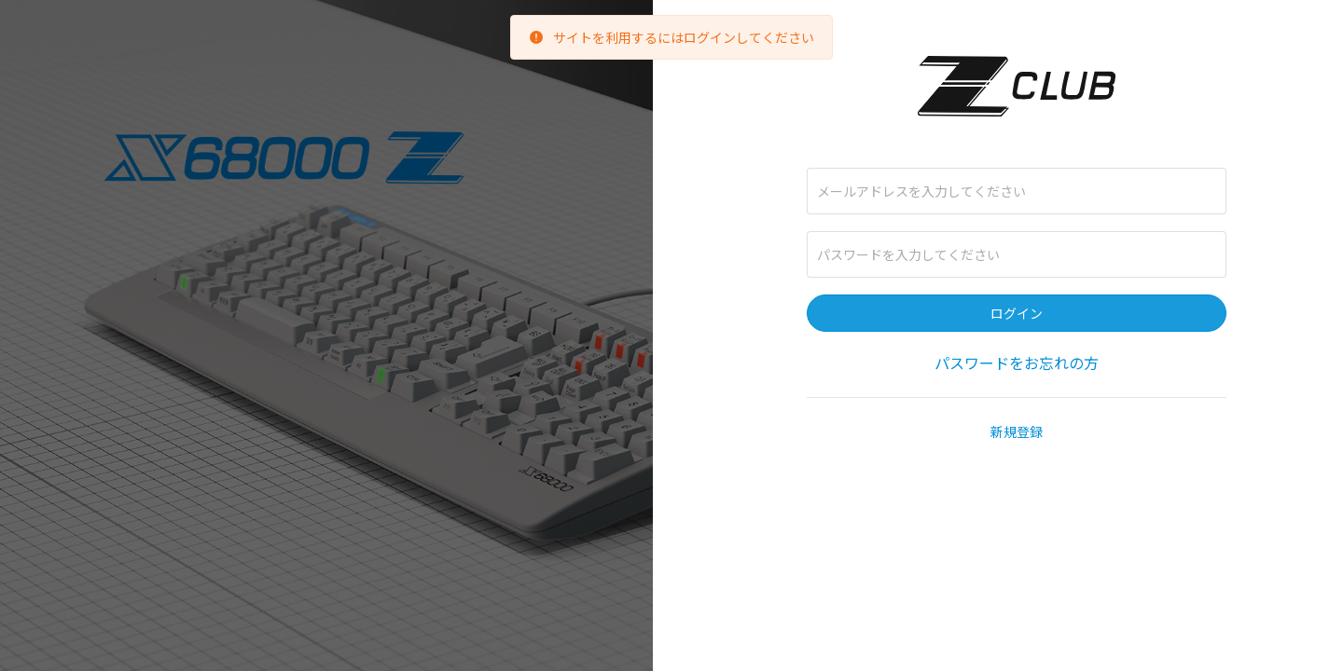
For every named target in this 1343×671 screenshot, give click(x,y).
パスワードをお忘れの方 (1017, 362)
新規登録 (1016, 431)
